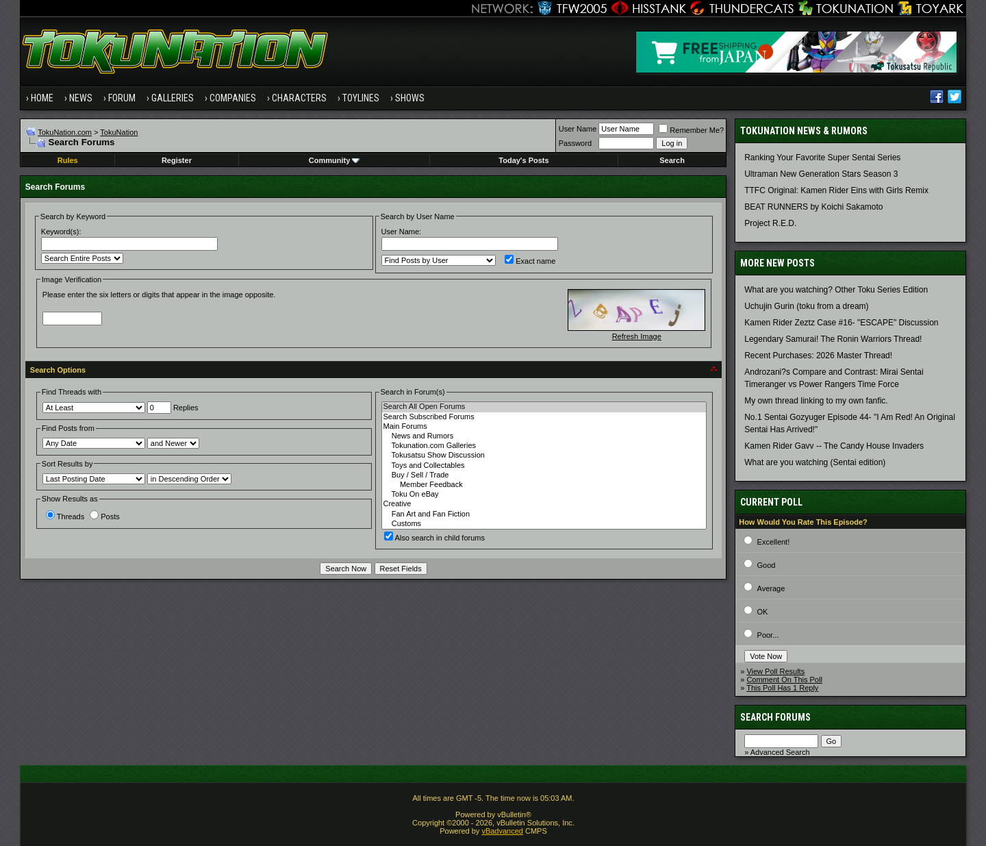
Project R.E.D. (770, 223)
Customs (544, 524)
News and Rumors (544, 436)
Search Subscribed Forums (544, 417)
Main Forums (544, 427)
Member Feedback (544, 485)
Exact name (530, 261)
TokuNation (119, 132)
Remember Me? (691, 130)
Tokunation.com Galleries (544, 446)
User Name (578, 129)
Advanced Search (780, 752)
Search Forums (775, 717)
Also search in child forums (434, 538)
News (80, 97)
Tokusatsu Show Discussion (544, 455)
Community (334, 160)
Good (766, 565)
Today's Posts (523, 160)
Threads (65, 516)
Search (672, 160)
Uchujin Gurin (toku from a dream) (806, 306)
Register (177, 160)
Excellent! (773, 542)
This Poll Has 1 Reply (782, 688)
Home (42, 97)
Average (771, 588)
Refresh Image (636, 336)
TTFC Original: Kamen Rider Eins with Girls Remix (836, 190)
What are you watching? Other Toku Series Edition (836, 290)
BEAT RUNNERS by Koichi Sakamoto (813, 207)
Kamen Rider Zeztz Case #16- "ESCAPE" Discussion (841, 322)
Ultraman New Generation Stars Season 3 (821, 174)
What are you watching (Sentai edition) (814, 462)
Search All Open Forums (544, 407)
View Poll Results (775, 671)
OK (762, 612)
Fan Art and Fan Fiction (544, 514)
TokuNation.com (65, 132)
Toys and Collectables (544, 466)
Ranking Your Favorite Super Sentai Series (822, 157)
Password (575, 143)
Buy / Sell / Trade (544, 475)
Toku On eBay (544, 494)
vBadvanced (502, 831)
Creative (544, 504)
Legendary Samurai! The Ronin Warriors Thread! (833, 339)
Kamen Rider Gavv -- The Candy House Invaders (834, 446)
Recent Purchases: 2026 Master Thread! (818, 355)
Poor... (768, 635)
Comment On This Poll (784, 679)
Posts (105, 516)
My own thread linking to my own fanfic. (815, 401)
